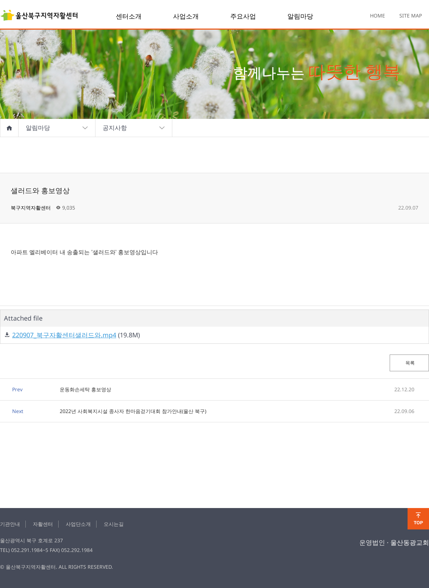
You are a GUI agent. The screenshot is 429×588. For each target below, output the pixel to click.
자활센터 (43, 524)
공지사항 (134, 128)
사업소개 (186, 16)
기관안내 (10, 524)
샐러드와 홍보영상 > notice (39, 16)
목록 (409, 363)
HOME (377, 15)
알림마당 (300, 16)
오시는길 (114, 524)
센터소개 (129, 16)
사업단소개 (78, 524)
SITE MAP (410, 15)
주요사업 (243, 16)
